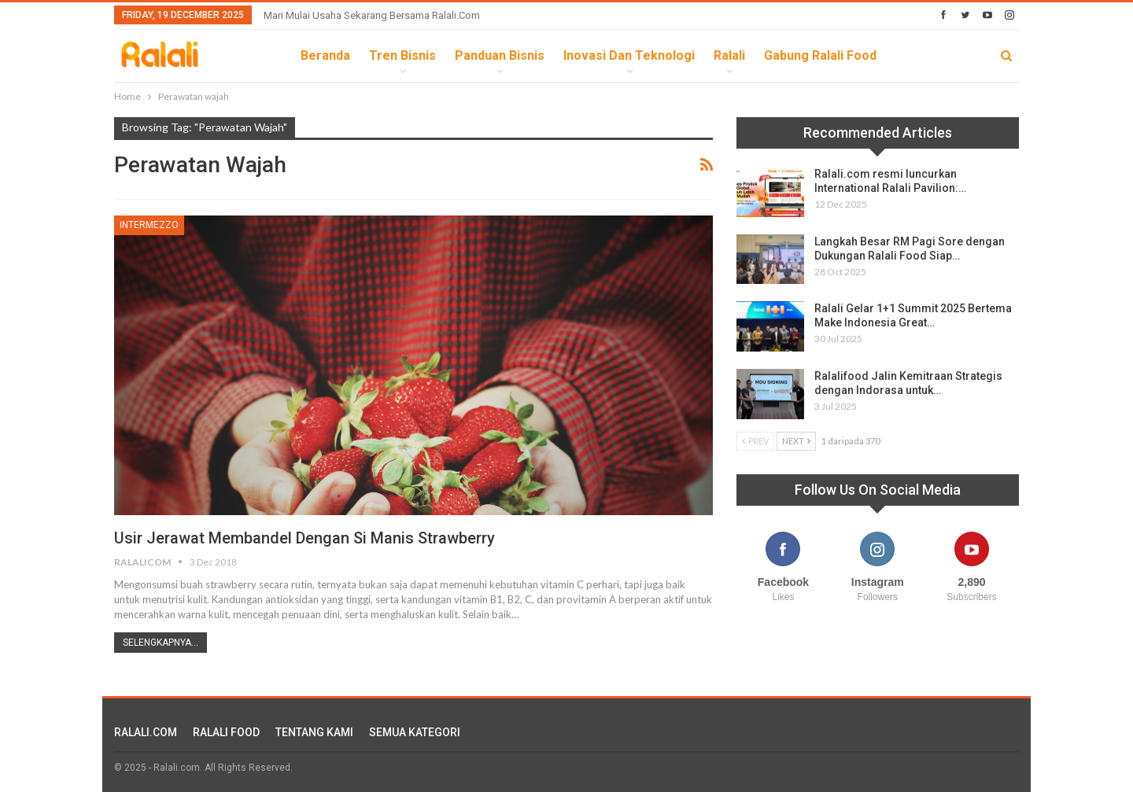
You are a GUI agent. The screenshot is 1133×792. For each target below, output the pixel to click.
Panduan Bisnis (499, 55)
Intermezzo (149, 224)
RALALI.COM (145, 732)
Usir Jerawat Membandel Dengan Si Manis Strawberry (304, 538)
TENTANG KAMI (314, 732)
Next (796, 441)
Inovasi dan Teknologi (629, 55)
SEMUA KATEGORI (414, 732)
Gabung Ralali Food (820, 55)
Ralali (729, 55)
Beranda (325, 55)
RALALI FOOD (226, 732)
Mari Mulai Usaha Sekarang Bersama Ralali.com (372, 15)
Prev (755, 441)
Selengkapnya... (160, 642)
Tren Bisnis (402, 55)
